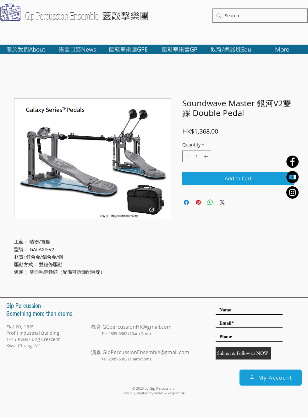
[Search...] (259, 15)
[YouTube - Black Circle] (292, 177)
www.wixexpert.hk (169, 393)
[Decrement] (187, 156)
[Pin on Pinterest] (198, 202)
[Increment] (206, 156)
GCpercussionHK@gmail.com (137, 326)
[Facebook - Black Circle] (292, 162)
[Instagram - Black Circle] (292, 192)
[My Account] (270, 378)
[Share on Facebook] (186, 202)
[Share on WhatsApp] (210, 202)
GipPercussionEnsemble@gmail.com (145, 352)
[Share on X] (222, 202)
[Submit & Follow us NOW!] (243, 353)
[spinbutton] (196, 156)
